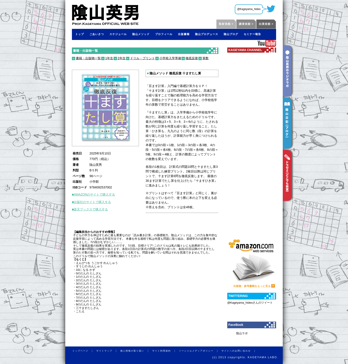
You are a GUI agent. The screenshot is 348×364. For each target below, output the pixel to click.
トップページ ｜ (84, 351)
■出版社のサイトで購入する (91, 202)
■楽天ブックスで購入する (90, 209)
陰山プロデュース (206, 34)
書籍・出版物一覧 (85, 50)
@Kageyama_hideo (249, 9)
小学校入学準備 (170, 58)
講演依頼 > (246, 24)
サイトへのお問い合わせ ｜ (240, 351)
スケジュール (118, 34)
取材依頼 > (226, 24)
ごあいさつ (96, 34)
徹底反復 (192, 58)
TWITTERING (238, 296)
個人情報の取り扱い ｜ (136, 351)
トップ (79, 34)
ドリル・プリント (142, 58)
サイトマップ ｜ (108, 351)
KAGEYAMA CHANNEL (245, 50)
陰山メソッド (141, 34)
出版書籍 (184, 34)
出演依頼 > (266, 24)
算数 (205, 58)
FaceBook (235, 324)
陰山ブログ (231, 34)
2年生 (122, 58)
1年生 (109, 58)
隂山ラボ (242, 333)
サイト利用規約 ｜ (165, 351)
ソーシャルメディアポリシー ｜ (200, 351)
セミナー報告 (252, 34)
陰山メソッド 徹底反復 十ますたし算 (174, 73)
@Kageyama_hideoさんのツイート (250, 302)
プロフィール (163, 34)
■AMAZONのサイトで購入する (93, 194)
